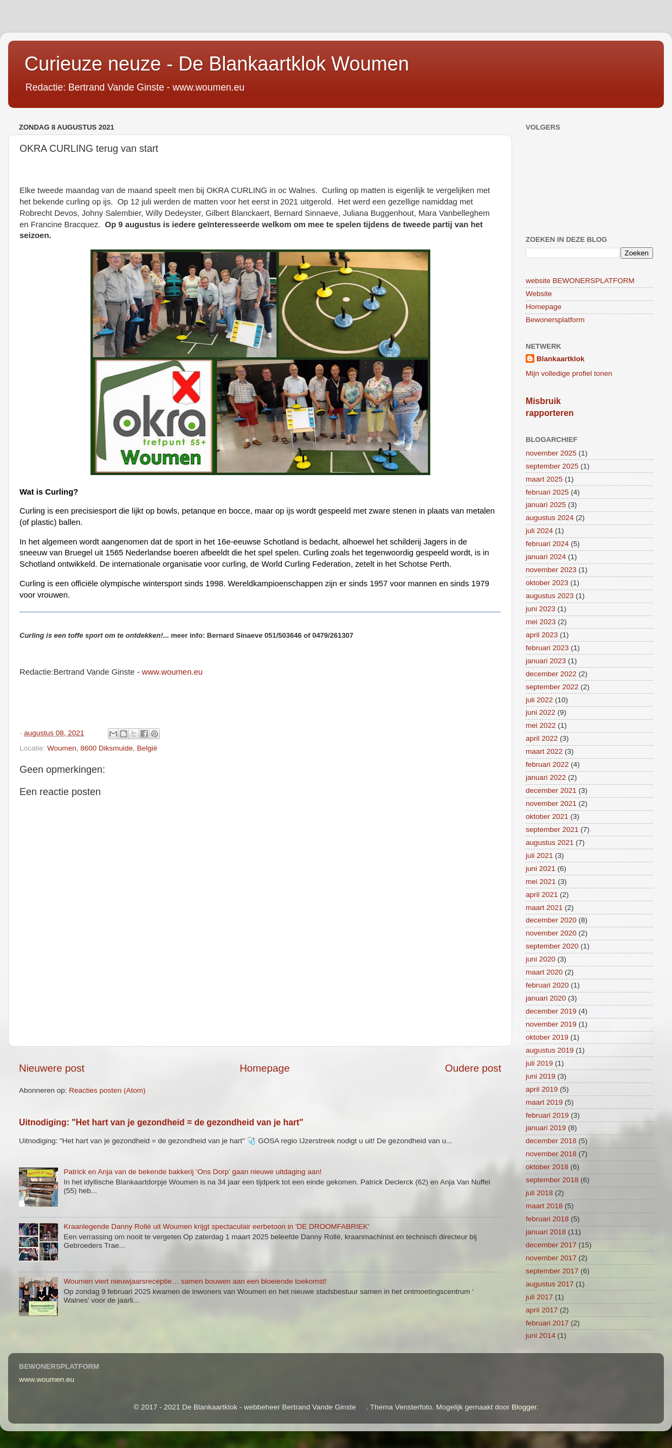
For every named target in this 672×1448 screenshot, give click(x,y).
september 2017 (552, 1271)
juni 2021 (540, 868)
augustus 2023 (550, 596)
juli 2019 (539, 1063)
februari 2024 (547, 544)
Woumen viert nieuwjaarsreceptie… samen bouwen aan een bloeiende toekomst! (194, 1281)
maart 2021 (544, 908)
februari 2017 (547, 1323)
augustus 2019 (550, 1050)
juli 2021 (539, 855)
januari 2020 (546, 998)
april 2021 (542, 894)
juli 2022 (539, 700)
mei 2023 (541, 622)
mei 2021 (541, 881)
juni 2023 (540, 609)
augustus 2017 (550, 1284)
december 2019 (551, 1011)
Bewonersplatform (555, 320)
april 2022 (542, 738)
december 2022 (551, 674)
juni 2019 (540, 1076)
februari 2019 (547, 1115)
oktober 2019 (547, 1037)
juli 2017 (539, 1297)
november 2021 (551, 803)
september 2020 (552, 946)
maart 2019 (544, 1102)
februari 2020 (547, 985)
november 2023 (551, 570)
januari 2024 (546, 557)
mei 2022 (541, 725)
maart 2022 (544, 751)
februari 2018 (547, 1219)
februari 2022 (547, 764)
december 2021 (551, 790)
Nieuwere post (52, 1068)
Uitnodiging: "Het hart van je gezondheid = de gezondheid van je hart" (161, 1122)
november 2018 (551, 1154)
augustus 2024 (550, 518)
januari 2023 (546, 661)
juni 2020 (540, 959)
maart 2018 (544, 1206)
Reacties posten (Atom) (107, 1090)
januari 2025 (546, 505)
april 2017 (542, 1310)
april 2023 (542, 635)
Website (539, 294)
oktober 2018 (547, 1167)
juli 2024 (539, 531)
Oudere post (473, 1068)
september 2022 (552, 687)
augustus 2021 (550, 842)
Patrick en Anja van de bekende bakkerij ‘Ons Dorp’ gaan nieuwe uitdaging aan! (192, 1172)
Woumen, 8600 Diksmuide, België (102, 748)
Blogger (524, 1407)
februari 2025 (547, 492)
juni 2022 (540, 712)
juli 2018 (539, 1193)
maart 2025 (544, 479)
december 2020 (551, 920)
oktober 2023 (547, 583)
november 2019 (551, 1024)
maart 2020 (544, 972)
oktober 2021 (547, 816)
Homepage (264, 1068)
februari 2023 (547, 648)
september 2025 (552, 466)
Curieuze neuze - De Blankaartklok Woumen (216, 64)
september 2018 (552, 1180)
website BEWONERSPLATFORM (580, 281)
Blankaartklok (561, 359)
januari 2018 (546, 1232)
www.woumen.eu (46, 1379)
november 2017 (551, 1258)
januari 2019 (546, 1128)
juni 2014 (540, 1335)
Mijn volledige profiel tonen (569, 373)
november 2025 (551, 453)
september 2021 (552, 829)
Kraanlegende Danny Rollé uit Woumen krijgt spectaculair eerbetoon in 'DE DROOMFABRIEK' (216, 1226)
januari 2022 (546, 777)
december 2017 (551, 1245)
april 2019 (542, 1089)
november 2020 (551, 933)
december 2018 (551, 1141)
